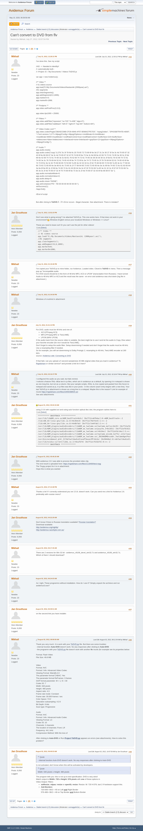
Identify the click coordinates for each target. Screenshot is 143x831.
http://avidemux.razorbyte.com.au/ (50, 530)
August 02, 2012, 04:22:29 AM (46, 517)
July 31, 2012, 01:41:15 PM (45, 325)
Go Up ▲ (133, 828)
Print (130, 49)
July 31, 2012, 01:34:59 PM (47, 294)
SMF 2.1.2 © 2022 (13, 828)
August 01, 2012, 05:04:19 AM (48, 405)
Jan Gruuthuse (19, 212)
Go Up (12, 801)
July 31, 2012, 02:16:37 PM (47, 374)
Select (43, 228)
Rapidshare (41, 364)
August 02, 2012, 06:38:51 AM (46, 609)
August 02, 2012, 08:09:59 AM (48, 639)
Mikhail (15, 56)
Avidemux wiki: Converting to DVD (57, 356)
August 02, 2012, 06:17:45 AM (46, 548)
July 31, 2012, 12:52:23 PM (47, 212)
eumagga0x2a (73, 29)
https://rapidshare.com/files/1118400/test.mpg (82, 464)
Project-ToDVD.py (72, 738)
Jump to (98, 812)
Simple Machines (26, 828)
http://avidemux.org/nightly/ (47, 527)
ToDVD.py (75, 644)
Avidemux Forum (21, 10)
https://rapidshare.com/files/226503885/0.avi (59, 392)
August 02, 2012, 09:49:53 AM (46, 751)
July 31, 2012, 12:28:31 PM (47, 56)
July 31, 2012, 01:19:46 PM (47, 264)
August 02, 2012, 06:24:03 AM (46, 578)
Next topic (128, 41)
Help (113, 828)
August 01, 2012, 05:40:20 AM (48, 456)
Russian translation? (87, 522)
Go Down (14, 49)
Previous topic (115, 41)
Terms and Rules (122, 828)
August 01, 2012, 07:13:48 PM (46, 487)
